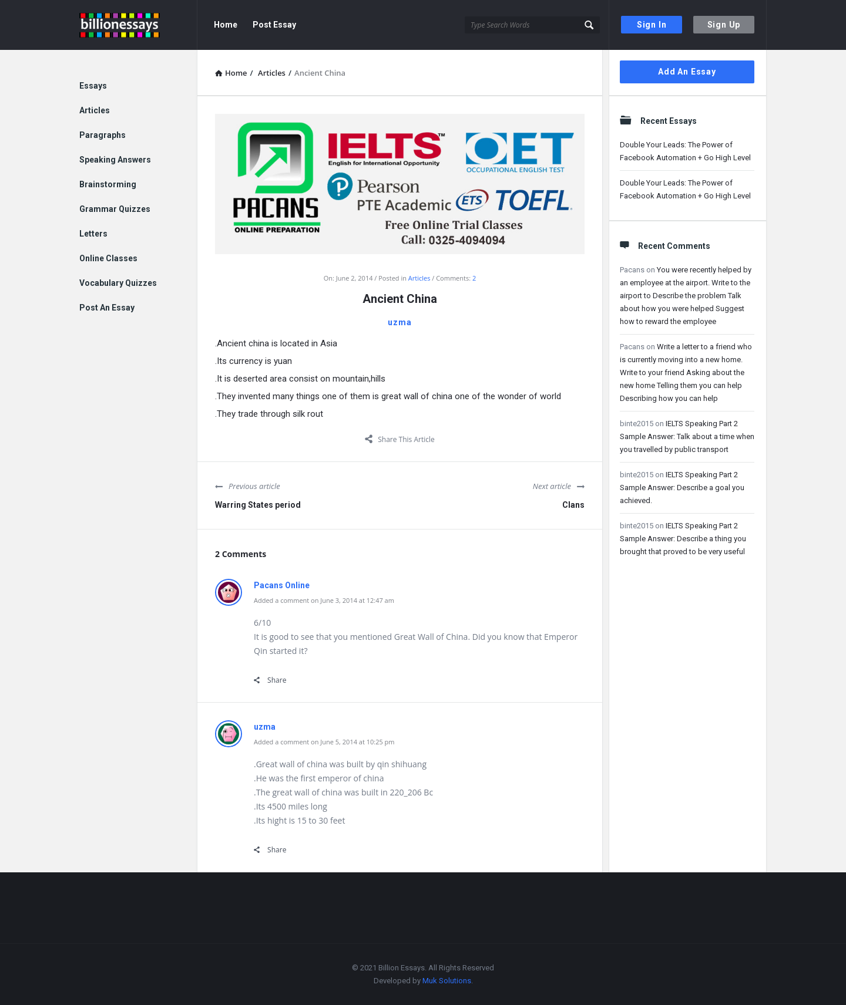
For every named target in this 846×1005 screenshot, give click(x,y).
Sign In (652, 24)
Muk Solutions (446, 980)
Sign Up (724, 24)
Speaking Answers (115, 159)
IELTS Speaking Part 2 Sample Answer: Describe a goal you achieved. (682, 487)
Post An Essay (107, 307)
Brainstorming (107, 184)
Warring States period (258, 505)
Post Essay (274, 24)
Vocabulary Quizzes (118, 283)
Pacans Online (282, 585)
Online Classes (108, 258)
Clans (573, 505)
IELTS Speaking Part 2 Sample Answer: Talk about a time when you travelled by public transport (687, 436)
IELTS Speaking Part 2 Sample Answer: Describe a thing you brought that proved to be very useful (683, 538)
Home (225, 24)
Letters (93, 233)
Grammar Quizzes (114, 209)
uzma (399, 322)
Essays (93, 85)
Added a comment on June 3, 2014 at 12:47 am (324, 600)
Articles (419, 278)
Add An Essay (687, 71)
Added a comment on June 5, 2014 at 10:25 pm (324, 741)
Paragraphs (102, 135)
